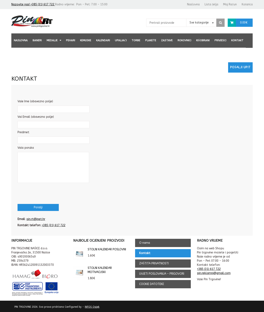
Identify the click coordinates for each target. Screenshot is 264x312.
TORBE (136, 40)
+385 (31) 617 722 (53, 225)
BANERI (37, 40)
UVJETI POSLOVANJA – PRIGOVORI (161, 274)
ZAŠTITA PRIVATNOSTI (154, 263)
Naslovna (193, 4)
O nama (144, 243)
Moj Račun (230, 4)
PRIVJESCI (220, 40)
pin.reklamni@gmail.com (214, 273)
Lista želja (211, 4)
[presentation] (49, 193)
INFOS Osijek (92, 306)
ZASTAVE (167, 40)
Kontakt (237, 40)
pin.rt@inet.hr (35, 219)
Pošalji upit (240, 67)
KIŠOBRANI (202, 40)
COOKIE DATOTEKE (151, 284)
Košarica (247, 4)
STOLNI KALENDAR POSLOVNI (99, 249)
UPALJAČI (121, 40)
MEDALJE (52, 40)
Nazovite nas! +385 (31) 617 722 (33, 4)
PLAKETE (150, 40)
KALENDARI (103, 40)
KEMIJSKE (85, 40)
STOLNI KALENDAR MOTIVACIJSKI (92, 270)
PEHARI (70, 40)
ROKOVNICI (184, 40)
